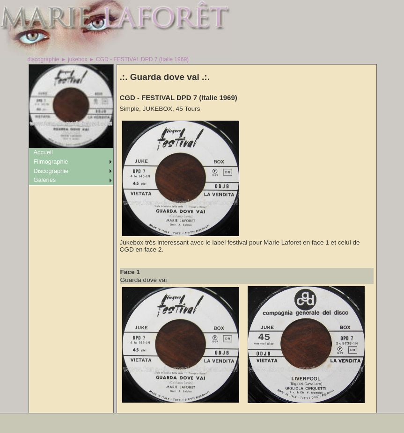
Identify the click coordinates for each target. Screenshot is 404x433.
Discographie (51, 170)
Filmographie (51, 161)
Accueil (43, 152)
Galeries (45, 179)
